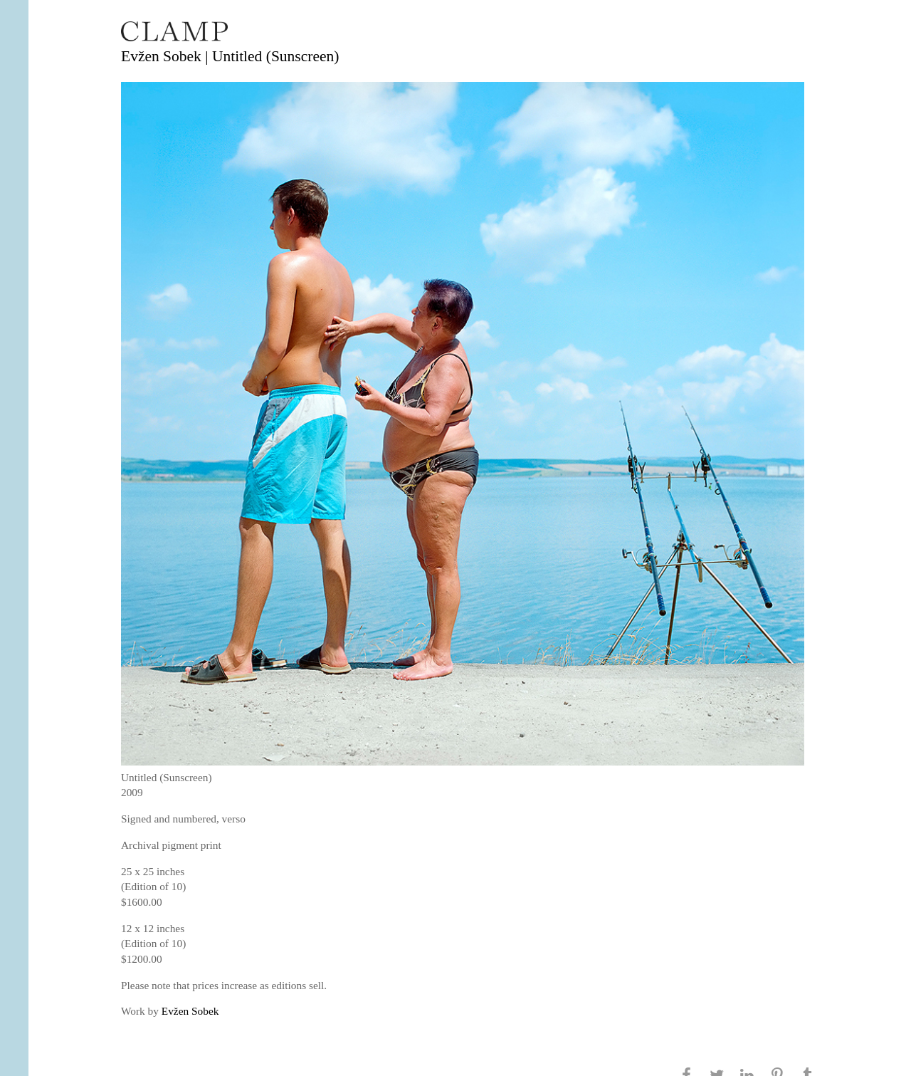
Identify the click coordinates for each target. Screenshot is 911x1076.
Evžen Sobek (190, 1011)
